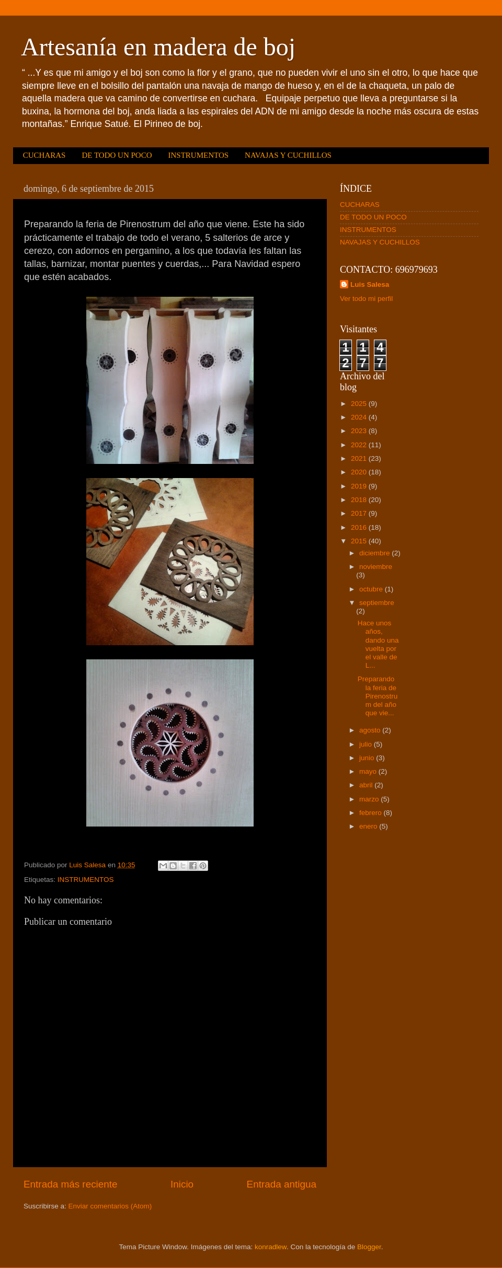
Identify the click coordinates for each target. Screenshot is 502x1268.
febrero (371, 813)
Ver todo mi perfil (366, 299)
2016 (360, 527)
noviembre (375, 567)
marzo (370, 799)
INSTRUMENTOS (198, 155)
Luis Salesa (369, 284)
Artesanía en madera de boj (158, 47)
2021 (360, 458)
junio (367, 758)
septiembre (376, 603)
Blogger (369, 1247)
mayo (369, 771)
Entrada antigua (281, 1184)
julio (366, 744)
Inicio (181, 1184)
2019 (360, 486)
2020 (360, 472)
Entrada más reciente (71, 1184)
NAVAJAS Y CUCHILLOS (288, 155)
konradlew (271, 1247)
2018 (360, 500)
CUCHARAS (44, 155)
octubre (372, 589)
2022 (360, 445)
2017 (360, 513)
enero (369, 826)
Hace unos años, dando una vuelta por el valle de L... (378, 644)
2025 (360, 404)
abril (366, 785)
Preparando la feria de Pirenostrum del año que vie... (378, 696)
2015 (360, 541)
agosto (370, 730)
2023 (360, 431)
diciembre (375, 553)
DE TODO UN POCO (117, 155)
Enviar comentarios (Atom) (110, 1206)
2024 (360, 417)
